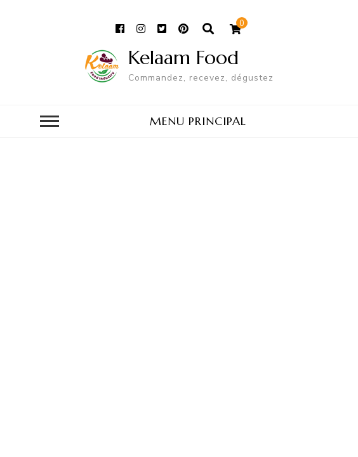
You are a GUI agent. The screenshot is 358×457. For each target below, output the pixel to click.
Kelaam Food (183, 57)
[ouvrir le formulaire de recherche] (208, 29)
